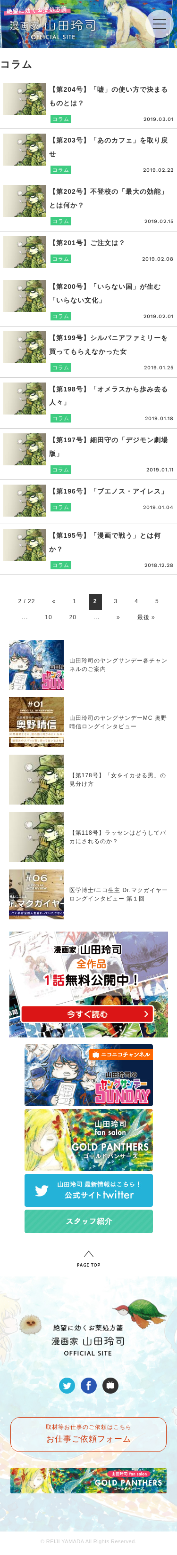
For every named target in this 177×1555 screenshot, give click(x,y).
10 (48, 617)
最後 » (146, 617)
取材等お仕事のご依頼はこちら (89, 1434)
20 (72, 617)
